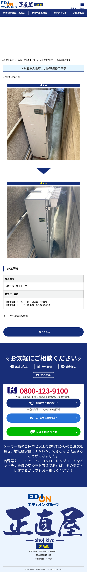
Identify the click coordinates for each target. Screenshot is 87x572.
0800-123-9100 (45, 555)
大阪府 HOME (7, 60)
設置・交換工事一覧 (26, 60)
